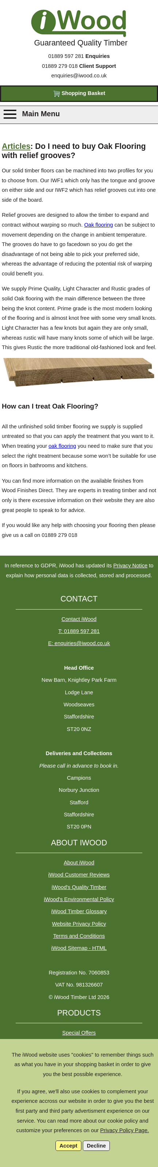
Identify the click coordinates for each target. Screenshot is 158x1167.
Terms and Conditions (79, 936)
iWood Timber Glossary (79, 911)
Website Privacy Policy (79, 924)
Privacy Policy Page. (124, 1130)
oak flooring (62, 446)
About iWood (79, 863)
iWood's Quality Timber (79, 887)
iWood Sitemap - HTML (79, 948)
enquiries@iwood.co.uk (79, 75)
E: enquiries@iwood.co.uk (79, 643)
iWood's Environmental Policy (79, 899)
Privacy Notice (130, 565)
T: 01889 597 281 (79, 631)
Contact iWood (79, 619)
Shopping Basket (79, 93)
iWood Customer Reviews (78, 875)
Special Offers (79, 1033)
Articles (16, 146)
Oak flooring (98, 225)
